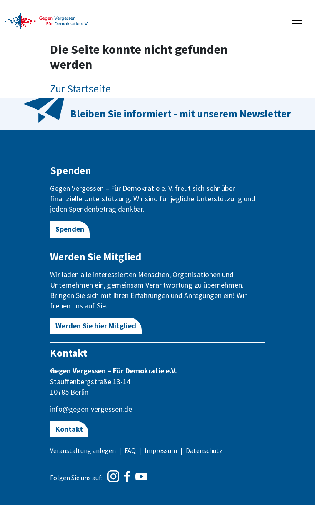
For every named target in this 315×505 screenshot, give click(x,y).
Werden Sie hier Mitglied (95, 325)
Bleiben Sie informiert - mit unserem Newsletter (180, 113)
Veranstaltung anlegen (83, 450)
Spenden (69, 229)
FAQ (130, 450)
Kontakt (69, 429)
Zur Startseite (80, 88)
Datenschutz (204, 450)
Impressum (161, 450)
